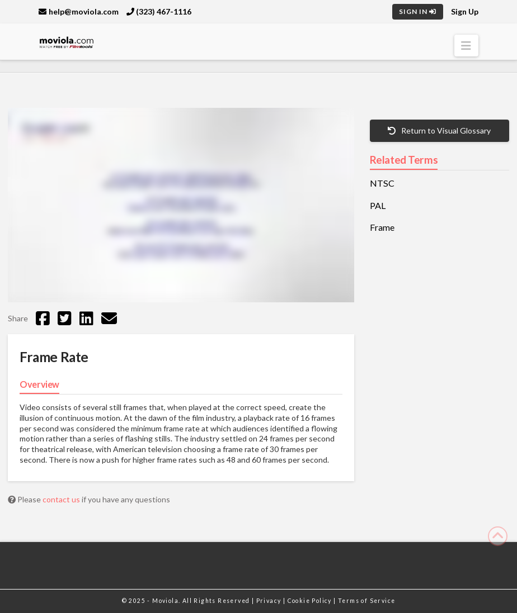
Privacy (269, 600)
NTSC (382, 183)
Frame (382, 227)
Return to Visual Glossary (439, 130)
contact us (62, 499)
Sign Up (464, 11)
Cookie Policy (311, 600)
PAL (378, 206)
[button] (466, 45)
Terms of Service (366, 600)
